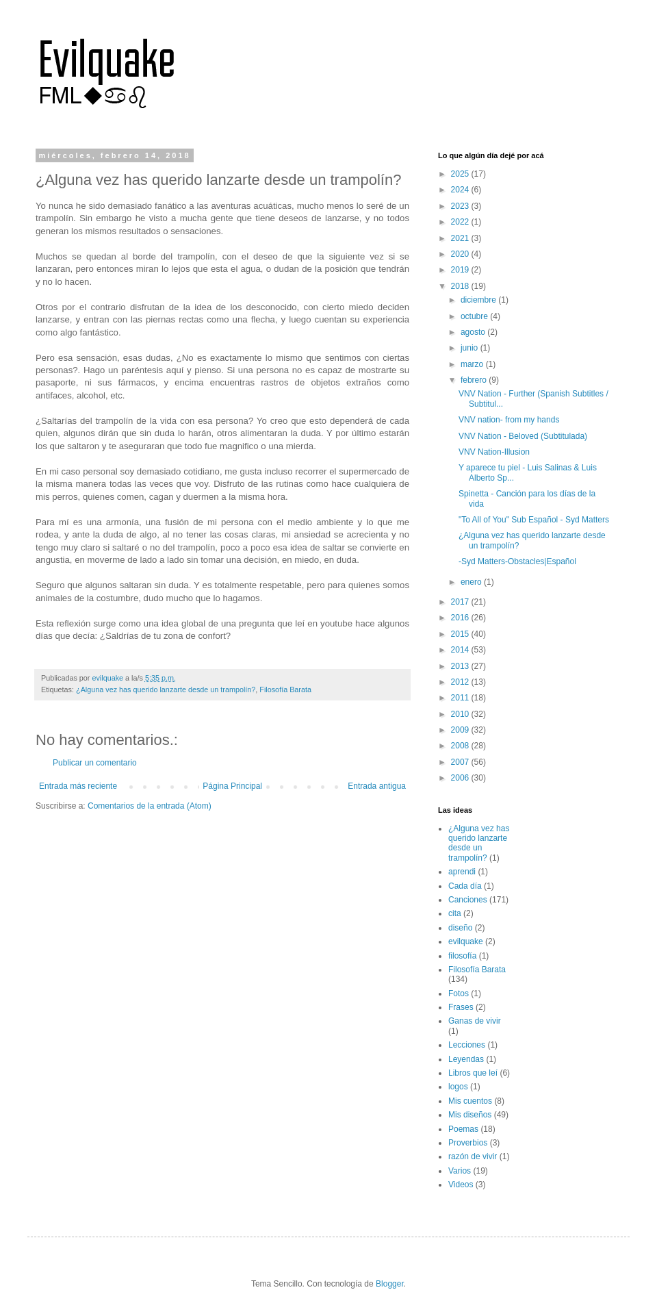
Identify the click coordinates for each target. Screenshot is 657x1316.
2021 (461, 238)
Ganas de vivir (474, 1021)
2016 (461, 617)
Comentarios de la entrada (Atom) (149, 806)
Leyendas (466, 1059)
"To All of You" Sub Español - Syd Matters (534, 519)
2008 (461, 745)
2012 (461, 682)
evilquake (465, 941)
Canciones (467, 899)
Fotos (458, 993)
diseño (460, 928)
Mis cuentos (470, 1101)
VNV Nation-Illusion (494, 452)
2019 (461, 270)
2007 (461, 762)
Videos (460, 1184)
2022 (461, 222)
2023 (461, 206)
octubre (475, 316)
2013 (461, 666)
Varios (459, 1171)
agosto (474, 332)
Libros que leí (473, 1073)
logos (458, 1086)
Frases (461, 1007)
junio (470, 348)
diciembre (479, 300)
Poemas (463, 1129)
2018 (461, 286)
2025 (461, 174)
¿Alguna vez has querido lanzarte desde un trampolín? (165, 689)
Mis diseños (469, 1114)
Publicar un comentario (95, 763)
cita (454, 913)
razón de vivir (472, 1156)
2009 (461, 730)
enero (472, 582)
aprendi (462, 871)
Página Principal (232, 786)
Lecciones (466, 1045)
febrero (475, 380)
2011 (461, 698)
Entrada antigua (377, 786)
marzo (473, 364)
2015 (461, 634)
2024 (461, 189)
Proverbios (467, 1143)
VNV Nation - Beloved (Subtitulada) (523, 436)
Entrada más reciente (78, 786)
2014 (461, 650)
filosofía (462, 956)
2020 (461, 254)
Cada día (465, 886)
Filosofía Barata (285, 689)
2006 (461, 778)
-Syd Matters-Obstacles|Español (517, 561)
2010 (461, 714)
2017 (461, 602)
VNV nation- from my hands (509, 420)
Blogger (390, 1284)
